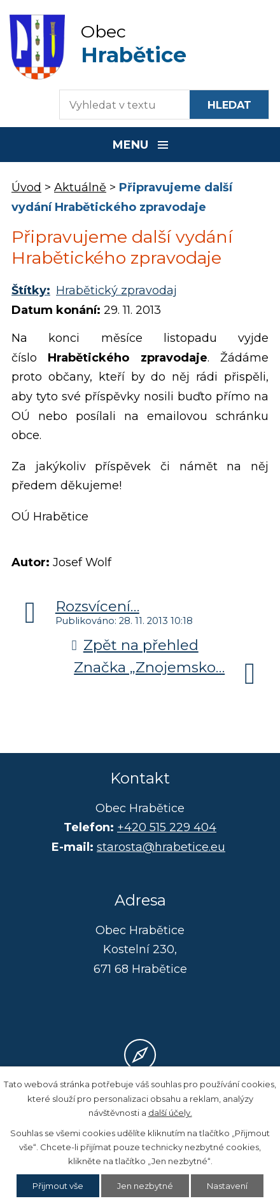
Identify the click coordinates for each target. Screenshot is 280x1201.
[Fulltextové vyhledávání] (119, 104)
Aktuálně (80, 187)
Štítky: (30, 290)
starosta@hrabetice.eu (161, 847)
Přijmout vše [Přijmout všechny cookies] (57, 1186)
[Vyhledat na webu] (229, 104)
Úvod (26, 187)
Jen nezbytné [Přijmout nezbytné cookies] (145, 1186)
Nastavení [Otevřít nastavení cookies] (227, 1186)
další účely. (170, 1113)
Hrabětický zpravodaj (116, 290)
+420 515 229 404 (166, 827)
